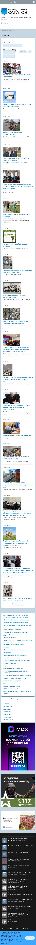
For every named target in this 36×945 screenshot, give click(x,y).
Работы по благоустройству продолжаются (12, 133)
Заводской (7, 709)
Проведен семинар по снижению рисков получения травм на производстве (18, 378)
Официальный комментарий (13, 668)
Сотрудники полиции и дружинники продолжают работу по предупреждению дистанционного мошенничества (18, 570)
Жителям (4, 23)
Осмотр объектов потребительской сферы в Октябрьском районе (15, 322)
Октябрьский (7, 717)
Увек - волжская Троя (10, 689)
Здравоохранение (9, 637)
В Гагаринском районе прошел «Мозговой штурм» (14, 296)
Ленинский (7, 714)
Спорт (5, 683)
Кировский (7, 712)
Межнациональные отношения (13, 650)
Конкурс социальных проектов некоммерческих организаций (13, 643)
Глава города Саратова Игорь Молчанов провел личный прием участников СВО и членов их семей (18, 186)
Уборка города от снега (11, 686)
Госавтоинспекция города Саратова (15, 632)
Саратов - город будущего (12, 681)
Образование (8, 666)
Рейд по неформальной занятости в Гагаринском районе (16, 458)
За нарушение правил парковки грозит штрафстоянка (17, 76)
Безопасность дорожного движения (15, 622)
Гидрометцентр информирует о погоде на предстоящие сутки (17, 105)
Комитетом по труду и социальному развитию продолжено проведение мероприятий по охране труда (16, 349)
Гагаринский (7, 706)
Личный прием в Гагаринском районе (17, 435)
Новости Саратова (9, 663)
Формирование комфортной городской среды (17, 692)
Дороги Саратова (9, 635)
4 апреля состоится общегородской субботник (15, 245)
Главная (3, 30)
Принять (30, 938)
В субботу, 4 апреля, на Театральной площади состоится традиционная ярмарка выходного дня (15, 543)
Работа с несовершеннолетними (14, 678)
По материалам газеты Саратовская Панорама (15, 672)
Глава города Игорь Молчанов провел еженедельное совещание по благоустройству (16, 407)
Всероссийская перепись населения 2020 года (17, 626)
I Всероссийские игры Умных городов (16, 620)
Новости (11, 30)
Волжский (6, 704)
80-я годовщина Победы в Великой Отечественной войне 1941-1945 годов (16, 616)
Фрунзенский (8, 720)
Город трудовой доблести (12, 629)
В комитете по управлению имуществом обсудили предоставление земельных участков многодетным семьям (17, 513)
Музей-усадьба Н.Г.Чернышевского (15, 655)
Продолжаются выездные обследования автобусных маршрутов (17, 271)
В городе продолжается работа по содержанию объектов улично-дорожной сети (18, 485)
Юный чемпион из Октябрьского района (17, 598)
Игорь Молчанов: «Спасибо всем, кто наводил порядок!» (16, 159)
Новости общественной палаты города (16, 660)
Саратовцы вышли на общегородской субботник (16, 215)
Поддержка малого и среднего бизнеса (17, 675)
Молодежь (7, 652)
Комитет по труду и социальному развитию (17, 640)
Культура (6, 647)
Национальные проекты (11, 658)
